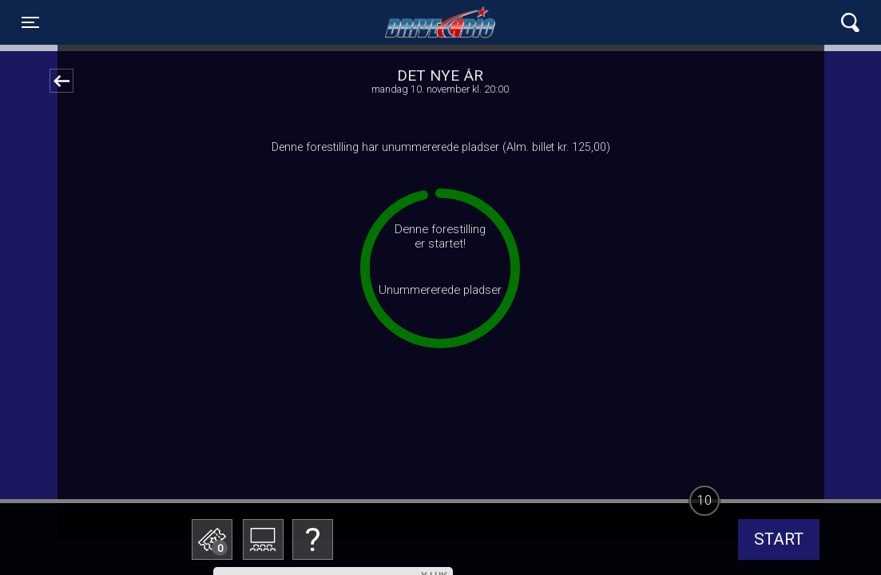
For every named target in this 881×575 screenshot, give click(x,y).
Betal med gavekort (333, 459)
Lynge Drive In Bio (440, 22)
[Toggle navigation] (30, 22)
